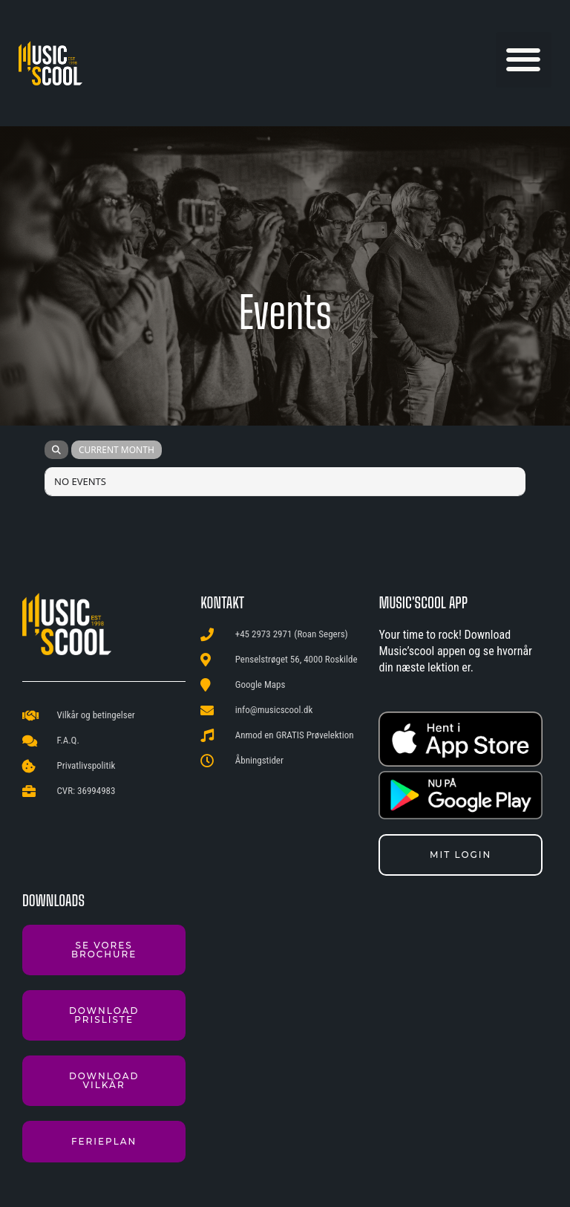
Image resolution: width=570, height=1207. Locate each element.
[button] (523, 60)
